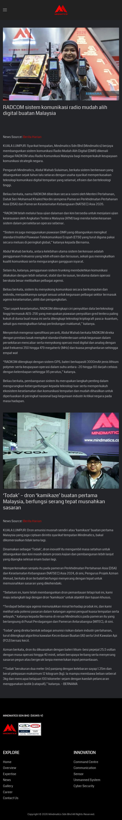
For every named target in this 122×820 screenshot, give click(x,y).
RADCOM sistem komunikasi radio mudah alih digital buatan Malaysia (55, 110)
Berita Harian (32, 137)
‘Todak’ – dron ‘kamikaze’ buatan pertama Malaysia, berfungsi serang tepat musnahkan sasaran (54, 501)
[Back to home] (61, 10)
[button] (5, 10)
